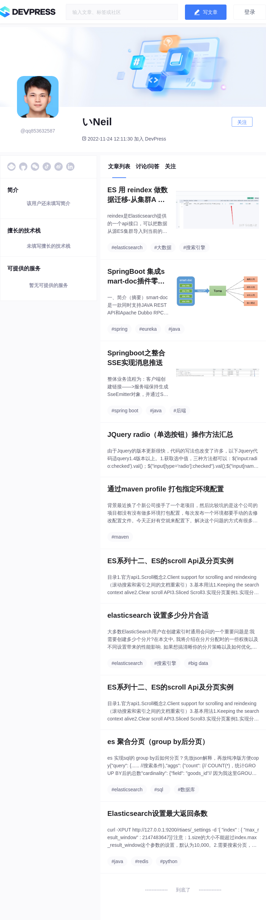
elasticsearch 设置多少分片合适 (158, 615)
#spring (119, 329)
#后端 (180, 410)
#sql (158, 789)
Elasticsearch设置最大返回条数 (157, 813)
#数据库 (186, 789)
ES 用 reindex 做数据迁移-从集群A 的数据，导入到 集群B (137, 195)
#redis (141, 861)
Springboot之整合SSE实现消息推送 (136, 357)
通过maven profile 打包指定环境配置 (165, 489)
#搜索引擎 (194, 247)
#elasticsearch (127, 247)
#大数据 (163, 247)
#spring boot (125, 410)
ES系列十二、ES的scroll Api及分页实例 (170, 561)
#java (174, 329)
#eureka (148, 329)
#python (168, 861)
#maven (120, 537)
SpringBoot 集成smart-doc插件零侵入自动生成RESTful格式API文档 (138, 277)
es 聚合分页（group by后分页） (158, 741)
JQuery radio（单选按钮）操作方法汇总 (170, 434)
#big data (198, 663)
